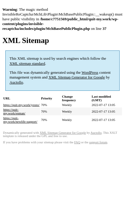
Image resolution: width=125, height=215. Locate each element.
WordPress (90, 72)
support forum (98, 142)
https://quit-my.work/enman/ (14, 111)
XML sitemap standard (27, 63)
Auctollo (16, 82)
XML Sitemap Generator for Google (77, 77)
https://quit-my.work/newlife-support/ (20, 119)
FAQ (77, 142)
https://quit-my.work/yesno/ (21, 105)
